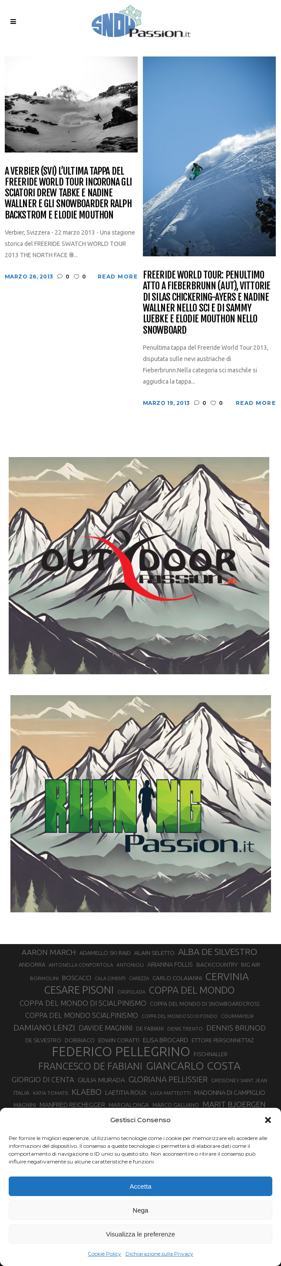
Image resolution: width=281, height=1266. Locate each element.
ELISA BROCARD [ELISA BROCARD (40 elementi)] (165, 1040)
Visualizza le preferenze (140, 1234)
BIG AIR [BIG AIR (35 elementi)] (250, 964)
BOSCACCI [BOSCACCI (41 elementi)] (76, 977)
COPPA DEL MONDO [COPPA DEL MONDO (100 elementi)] (192, 990)
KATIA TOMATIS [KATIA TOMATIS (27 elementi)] (50, 1093)
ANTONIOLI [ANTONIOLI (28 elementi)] (130, 965)
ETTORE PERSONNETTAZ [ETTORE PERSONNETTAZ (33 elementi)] (223, 1040)
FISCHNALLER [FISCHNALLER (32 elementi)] (211, 1054)
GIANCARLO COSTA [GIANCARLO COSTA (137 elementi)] (193, 1065)
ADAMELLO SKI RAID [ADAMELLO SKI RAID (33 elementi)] (105, 953)
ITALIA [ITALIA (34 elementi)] (21, 1093)
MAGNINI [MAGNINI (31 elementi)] (24, 1105)
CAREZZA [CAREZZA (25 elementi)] (139, 978)
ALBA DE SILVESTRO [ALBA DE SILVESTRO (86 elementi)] (217, 952)
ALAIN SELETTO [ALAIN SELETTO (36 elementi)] (154, 952)
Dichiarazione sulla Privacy (159, 1253)
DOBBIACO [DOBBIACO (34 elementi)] (80, 1040)
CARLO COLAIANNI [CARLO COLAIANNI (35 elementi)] (177, 977)
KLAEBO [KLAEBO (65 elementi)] (87, 1091)
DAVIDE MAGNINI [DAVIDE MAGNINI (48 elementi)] (105, 1028)
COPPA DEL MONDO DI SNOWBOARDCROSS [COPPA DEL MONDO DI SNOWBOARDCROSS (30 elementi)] (204, 1004)
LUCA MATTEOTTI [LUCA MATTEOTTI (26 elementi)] (170, 1093)
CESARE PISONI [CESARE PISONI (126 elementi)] (79, 989)
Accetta (140, 1186)
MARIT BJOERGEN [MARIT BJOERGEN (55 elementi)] (234, 1104)
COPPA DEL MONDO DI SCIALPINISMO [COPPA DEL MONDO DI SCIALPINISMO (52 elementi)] (83, 1003)
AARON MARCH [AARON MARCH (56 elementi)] (49, 952)
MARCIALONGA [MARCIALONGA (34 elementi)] (129, 1105)
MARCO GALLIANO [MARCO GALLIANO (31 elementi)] (175, 1105)
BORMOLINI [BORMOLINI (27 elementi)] (44, 978)
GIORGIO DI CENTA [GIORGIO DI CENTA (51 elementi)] (43, 1079)
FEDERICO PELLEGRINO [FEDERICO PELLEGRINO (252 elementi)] (121, 1051)
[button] (268, 1120)
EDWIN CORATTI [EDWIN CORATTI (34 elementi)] (118, 1040)
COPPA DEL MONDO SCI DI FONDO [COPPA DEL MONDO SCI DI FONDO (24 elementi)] (180, 1016)
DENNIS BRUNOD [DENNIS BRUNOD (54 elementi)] (236, 1028)
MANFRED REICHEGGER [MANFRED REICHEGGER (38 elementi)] (72, 1104)
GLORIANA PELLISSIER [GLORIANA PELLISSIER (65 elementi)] (168, 1079)
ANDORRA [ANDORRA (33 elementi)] (32, 964)
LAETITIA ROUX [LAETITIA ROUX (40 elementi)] (126, 1092)
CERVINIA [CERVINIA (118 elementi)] (227, 976)
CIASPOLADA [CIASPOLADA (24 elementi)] (131, 991)
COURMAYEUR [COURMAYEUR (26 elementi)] (237, 1016)
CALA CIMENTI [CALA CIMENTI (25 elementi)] (110, 978)
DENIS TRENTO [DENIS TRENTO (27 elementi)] (185, 1028)
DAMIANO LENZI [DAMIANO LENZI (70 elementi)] (44, 1027)
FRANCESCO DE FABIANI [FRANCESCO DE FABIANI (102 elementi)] (90, 1066)
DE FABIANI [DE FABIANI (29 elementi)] (150, 1028)
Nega (141, 1210)
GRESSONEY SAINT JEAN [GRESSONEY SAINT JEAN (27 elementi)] (239, 1080)
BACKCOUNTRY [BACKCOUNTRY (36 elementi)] (217, 964)
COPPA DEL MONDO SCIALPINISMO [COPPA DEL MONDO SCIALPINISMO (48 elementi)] (81, 1015)
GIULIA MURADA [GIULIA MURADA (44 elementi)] (101, 1080)
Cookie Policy (104, 1253)
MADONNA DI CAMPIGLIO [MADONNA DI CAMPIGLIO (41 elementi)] (229, 1092)
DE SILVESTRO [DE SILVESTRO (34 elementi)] (43, 1040)
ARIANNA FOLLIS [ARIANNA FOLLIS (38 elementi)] (170, 964)
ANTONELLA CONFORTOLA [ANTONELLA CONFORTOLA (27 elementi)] (81, 965)
